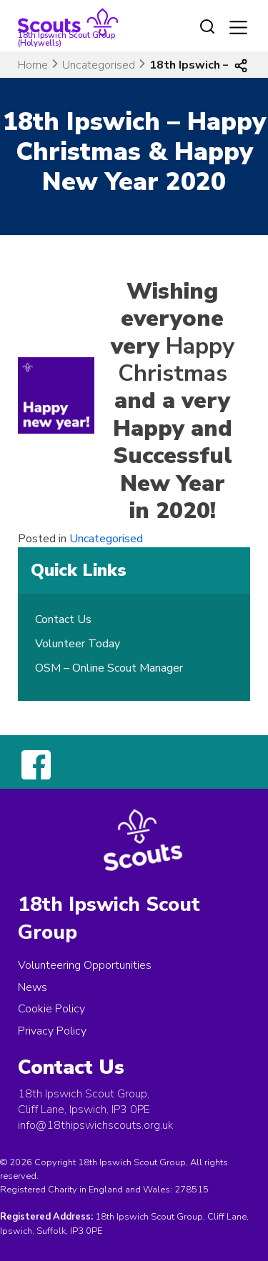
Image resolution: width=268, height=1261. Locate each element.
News (32, 987)
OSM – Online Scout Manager (109, 668)
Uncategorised (98, 65)
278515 (191, 1189)
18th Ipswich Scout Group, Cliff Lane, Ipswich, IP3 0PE (84, 1101)
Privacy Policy (52, 1031)
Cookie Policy (51, 1009)
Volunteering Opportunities (85, 965)
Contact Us (63, 619)
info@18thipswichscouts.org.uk (95, 1125)
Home (33, 65)
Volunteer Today (77, 644)
